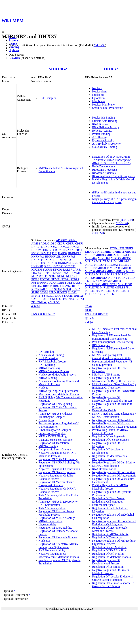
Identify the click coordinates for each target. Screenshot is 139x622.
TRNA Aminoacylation (52, 508)
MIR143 (116, 258)
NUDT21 (71, 276)
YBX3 (80, 298)
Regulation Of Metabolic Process (58, 537)
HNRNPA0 (74, 253)
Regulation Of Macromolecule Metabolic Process (56, 513)
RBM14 (47, 285)
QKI (69, 282)
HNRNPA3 (68, 256)
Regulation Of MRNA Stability (57, 517)
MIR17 (89, 264)
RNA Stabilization (49, 504)
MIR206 (90, 271)
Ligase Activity (47, 524)
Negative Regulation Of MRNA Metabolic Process (57, 454)
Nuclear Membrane (103, 104)
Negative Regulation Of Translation (59, 469)
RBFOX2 (36, 285)
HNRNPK (51, 263)
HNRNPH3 (38, 263)
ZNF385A (54, 302)
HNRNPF (37, 259)
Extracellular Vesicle (104, 410)
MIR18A (99, 264)
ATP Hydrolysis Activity (106, 143)
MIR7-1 (112, 277)
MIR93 (116, 280)
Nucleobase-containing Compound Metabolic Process (59, 382)
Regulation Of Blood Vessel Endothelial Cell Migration (108, 500)
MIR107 (90, 254)
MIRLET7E (107, 287)
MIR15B (101, 261)
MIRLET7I (122, 290)
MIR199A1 (111, 264)
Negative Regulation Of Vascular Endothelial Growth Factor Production (114, 425)
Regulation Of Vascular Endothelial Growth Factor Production (112, 578)
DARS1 (36, 246)
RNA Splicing (47, 364)
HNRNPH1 (50, 259)
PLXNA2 (90, 294)
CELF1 (61, 243)
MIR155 (126, 258)
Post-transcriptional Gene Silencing (112, 341)
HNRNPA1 (37, 256)
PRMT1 (56, 279)
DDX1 (45, 246)
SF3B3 (35, 292)
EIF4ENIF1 (126, 248)
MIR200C (116, 267)
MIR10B (100, 254)
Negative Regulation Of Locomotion (113, 472)
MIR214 (120, 271)
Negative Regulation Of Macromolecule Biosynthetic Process (113, 379)
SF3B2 (76, 289)
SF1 (51, 289)
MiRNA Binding (48, 446)
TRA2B (68, 295)
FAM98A (45, 253)
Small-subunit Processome (107, 107)
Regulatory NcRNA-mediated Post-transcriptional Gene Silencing (112, 337)
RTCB (35, 289)
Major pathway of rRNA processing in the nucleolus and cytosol (114, 200)
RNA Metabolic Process (53, 361)
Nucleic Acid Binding (104, 120)
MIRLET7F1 (122, 287)
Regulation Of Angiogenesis (108, 436)
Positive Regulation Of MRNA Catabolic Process (110, 431)
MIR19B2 (58, 69)
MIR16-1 (112, 261)
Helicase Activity (102, 130)
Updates (14, 50)
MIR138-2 (104, 258)
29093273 (98, 233)
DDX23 (64, 246)
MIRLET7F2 (92, 290)
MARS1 (58, 272)
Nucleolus (98, 94)
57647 (88, 306)
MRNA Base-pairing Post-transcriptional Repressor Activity (111, 356)
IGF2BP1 (58, 266)
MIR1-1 (109, 251)
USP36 (54, 298)
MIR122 (111, 254)
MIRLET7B (125, 284)
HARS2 (62, 253)
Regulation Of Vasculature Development (107, 451)
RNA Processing (48, 358)
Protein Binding (101, 133)
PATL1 (35, 279)
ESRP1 (35, 253)
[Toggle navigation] (2, 32)
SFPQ (52, 292)
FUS (54, 253)
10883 (88, 310)
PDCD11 (45, 279)
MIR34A (101, 274)
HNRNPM (76, 263)
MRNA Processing (49, 368)
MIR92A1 (93, 280)
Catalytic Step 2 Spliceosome (56, 439)
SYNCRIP (48, 295)
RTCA (75, 285)
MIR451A (101, 277)
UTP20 (63, 298)
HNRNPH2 (64, 259)
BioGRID (14, 57)
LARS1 (77, 269)
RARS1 (77, 282)
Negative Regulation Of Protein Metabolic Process (110, 571)
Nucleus (97, 88)
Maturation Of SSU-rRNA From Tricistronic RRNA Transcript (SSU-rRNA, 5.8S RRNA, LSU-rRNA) (113, 160)
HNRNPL (63, 263)
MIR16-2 (124, 261)
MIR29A (90, 274)
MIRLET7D (92, 287)
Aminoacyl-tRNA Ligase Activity (58, 501)
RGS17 (101, 294)
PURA (52, 282)
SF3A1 (58, 289)
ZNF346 (42, 302)
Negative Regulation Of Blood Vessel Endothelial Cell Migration (114, 523)
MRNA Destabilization (105, 465)
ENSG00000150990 (96, 314)
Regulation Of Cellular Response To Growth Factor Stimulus (113, 584)
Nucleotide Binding (103, 117)
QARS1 (61, 282)
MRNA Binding (48, 377)
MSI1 (77, 272)
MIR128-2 (91, 258)
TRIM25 (78, 295)
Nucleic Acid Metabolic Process (57, 374)
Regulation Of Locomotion (107, 566)
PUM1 (44, 282)
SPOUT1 (61, 292)
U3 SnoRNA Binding (104, 146)
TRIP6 (110, 294)
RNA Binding (100, 124)
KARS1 (47, 269)
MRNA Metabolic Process (54, 371)
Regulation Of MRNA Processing (58, 459)
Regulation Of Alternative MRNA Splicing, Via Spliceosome (58, 545)
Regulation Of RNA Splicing (55, 403)
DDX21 (54, 246)
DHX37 (111, 69)
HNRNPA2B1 (53, 256)
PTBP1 (65, 279)
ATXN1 (114, 248)
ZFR (34, 302)
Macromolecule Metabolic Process (59, 394)
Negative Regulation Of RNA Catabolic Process (56, 477)
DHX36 (46, 250)
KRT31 (99, 251)
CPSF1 (70, 243)
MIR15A (90, 261)
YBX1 (72, 298)
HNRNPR (37, 266)
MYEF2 (43, 276)
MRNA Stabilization (50, 521)
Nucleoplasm (99, 91)
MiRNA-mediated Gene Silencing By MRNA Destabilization (114, 415)
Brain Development (103, 166)
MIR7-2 (122, 277)
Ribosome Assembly (104, 172)
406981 (35, 306)
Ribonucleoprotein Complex (55, 429)
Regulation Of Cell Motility (108, 553)
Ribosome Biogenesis (104, 169)
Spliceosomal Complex (52, 433)
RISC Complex (47, 98)
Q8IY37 (89, 318)
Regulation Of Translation (54, 442)
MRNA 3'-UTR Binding (53, 436)
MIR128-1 (123, 254)
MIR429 (90, 277)
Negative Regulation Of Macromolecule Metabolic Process (59, 555)
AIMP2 (35, 243)
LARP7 (67, 269)
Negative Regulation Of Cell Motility (114, 462)
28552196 (122, 223)
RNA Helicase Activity (105, 127)
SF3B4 (44, 292)
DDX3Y (36, 250)
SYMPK (36, 295)
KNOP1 (57, 269)
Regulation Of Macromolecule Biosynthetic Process (56, 483)
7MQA (89, 322)
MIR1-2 (119, 251)
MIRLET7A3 (109, 284)
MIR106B (130, 251)
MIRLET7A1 (93, 284)
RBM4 (57, 285)
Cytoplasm (98, 98)
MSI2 (34, 276)
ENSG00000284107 (43, 314)
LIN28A (36, 272)
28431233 (99, 45)
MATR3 (68, 272)
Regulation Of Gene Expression (57, 472)
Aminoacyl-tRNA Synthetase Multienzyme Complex (55, 415)
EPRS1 (78, 250)
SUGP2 (72, 292)
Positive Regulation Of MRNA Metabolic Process (110, 487)
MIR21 (110, 271)
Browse (13, 40)
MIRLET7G (108, 290)
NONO (61, 276)
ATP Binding (99, 137)
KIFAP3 (89, 251)
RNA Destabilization (104, 469)
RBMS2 (66, 285)
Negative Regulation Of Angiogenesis (114, 475)
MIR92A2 (106, 280)
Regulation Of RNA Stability (55, 527)
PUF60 (35, 282)
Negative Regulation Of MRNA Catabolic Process (57, 490)
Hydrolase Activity (103, 140)
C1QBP (51, 243)
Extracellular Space (103, 504)
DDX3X (74, 246)
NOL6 (52, 276)
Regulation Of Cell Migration (109, 547)
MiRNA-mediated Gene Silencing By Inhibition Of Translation (114, 386)
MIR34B (112, 274)
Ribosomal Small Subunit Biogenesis (113, 176)
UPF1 (46, 298)
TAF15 (59, 295)
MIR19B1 (125, 264)
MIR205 (127, 267)
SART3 (43, 289)
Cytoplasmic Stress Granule (55, 449)
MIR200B (103, 267)
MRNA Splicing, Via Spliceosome (58, 390)
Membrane (98, 101)
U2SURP (36, 298)
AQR (44, 243)
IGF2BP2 (69, 266)
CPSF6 (79, 243)
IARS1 (48, 266)
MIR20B (100, 271)
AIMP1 (72, 240)
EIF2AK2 (67, 250)
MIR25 (130, 271)
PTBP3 (75, 279)
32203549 (127, 220)
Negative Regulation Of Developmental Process (106, 562)
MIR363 (123, 274)
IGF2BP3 (36, 269)
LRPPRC (47, 272)
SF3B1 (67, 289)
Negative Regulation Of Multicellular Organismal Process (114, 542)
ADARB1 (62, 240)
